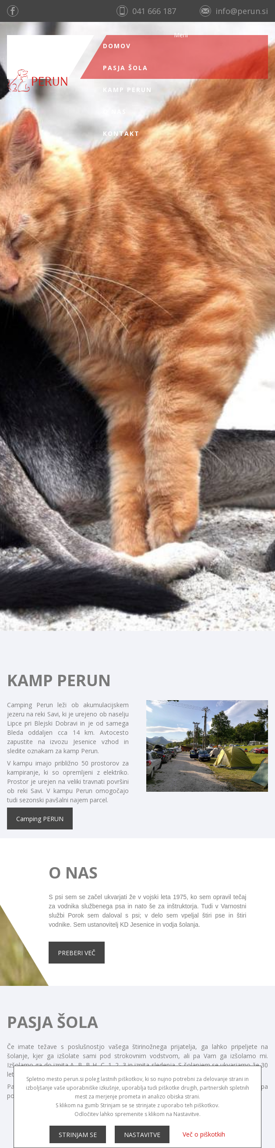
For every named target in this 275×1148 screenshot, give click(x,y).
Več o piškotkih (204, 1134)
